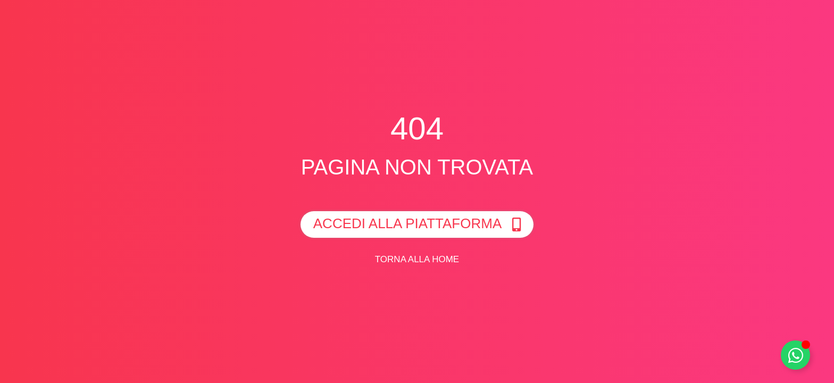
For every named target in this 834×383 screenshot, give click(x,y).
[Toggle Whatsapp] (795, 355)
